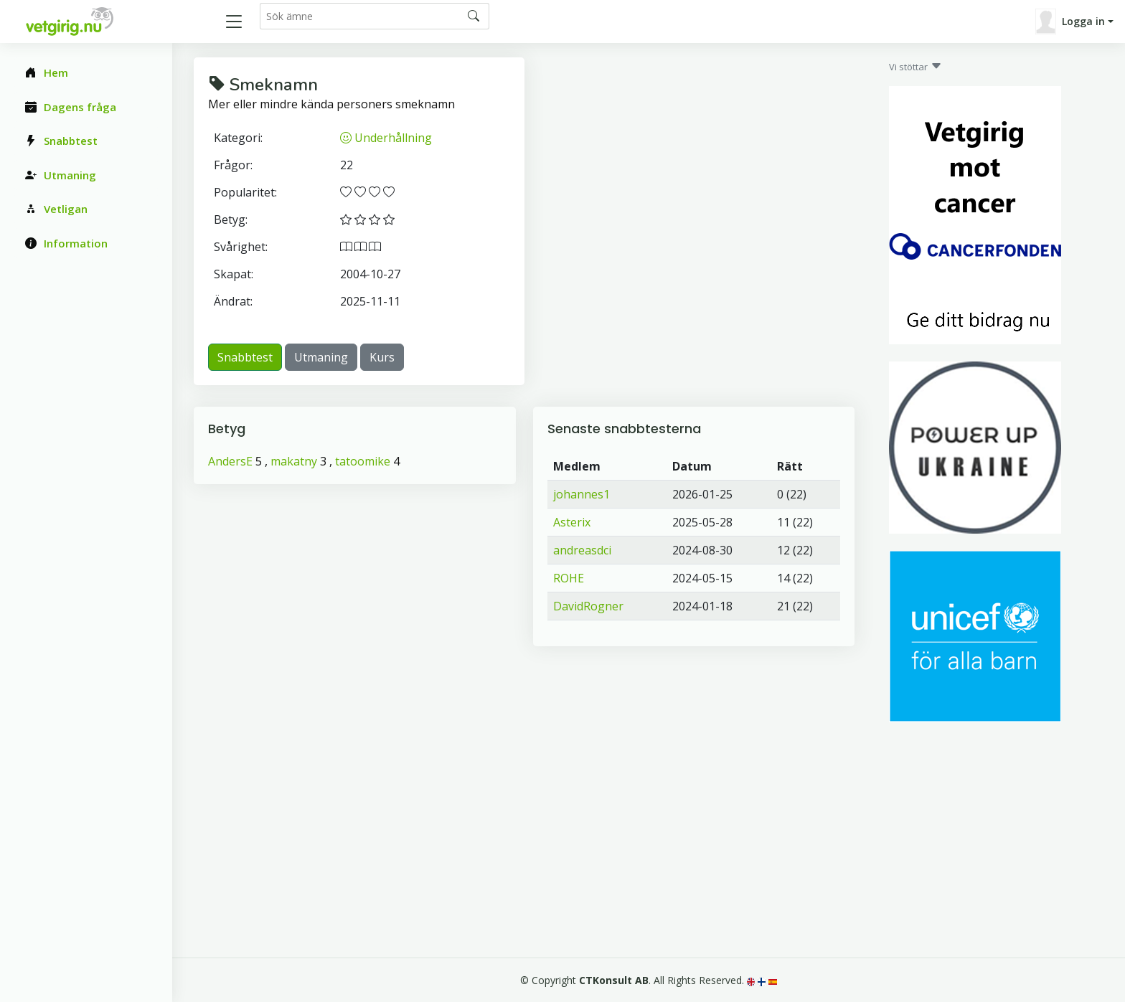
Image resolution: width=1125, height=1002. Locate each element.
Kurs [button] (382, 357)
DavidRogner (588, 606)
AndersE (230, 461)
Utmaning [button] (321, 357)
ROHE (568, 578)
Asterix (571, 522)
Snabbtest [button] (245, 357)
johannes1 (581, 494)
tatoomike (362, 461)
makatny (293, 461)
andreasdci (582, 550)
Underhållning (386, 138)
